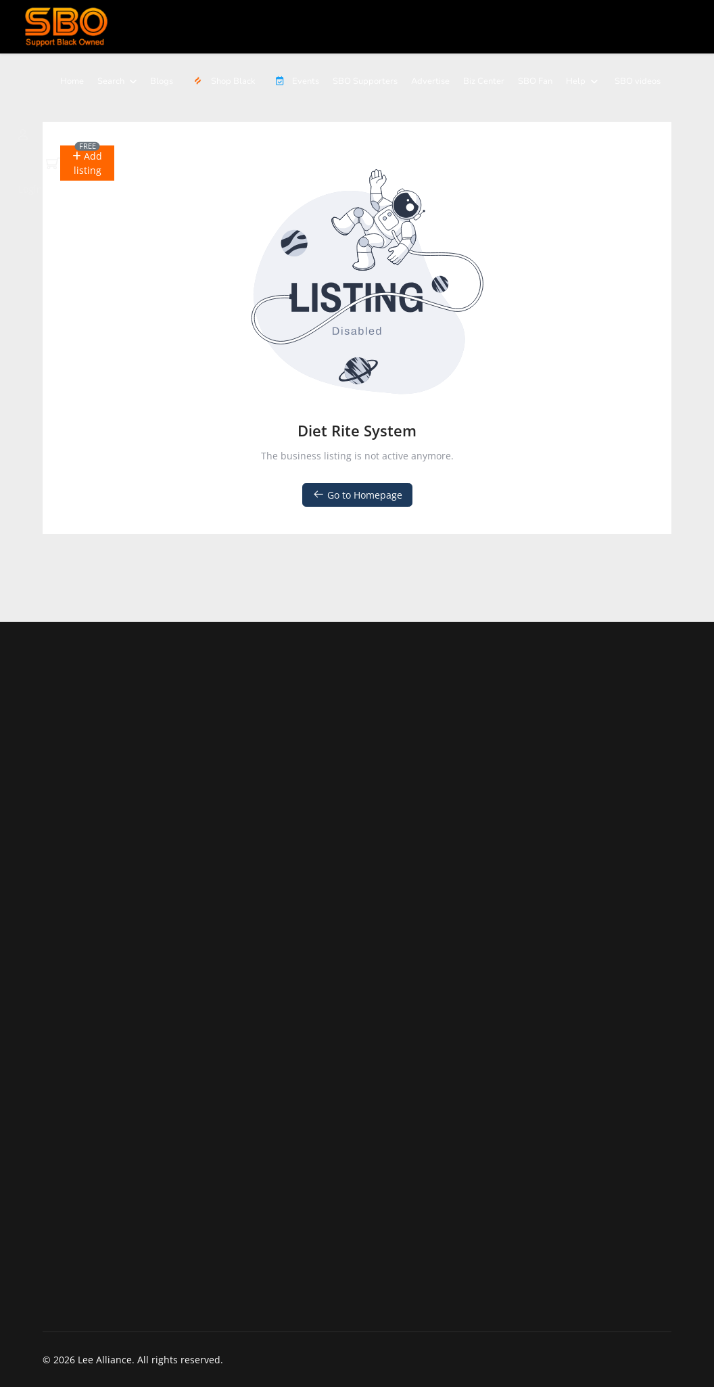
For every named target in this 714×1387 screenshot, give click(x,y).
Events (294, 81)
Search (110, 81)
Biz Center (483, 81)
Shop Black (222, 81)
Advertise (430, 81)
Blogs (161, 81)
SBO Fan (535, 81)
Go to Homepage (357, 494)
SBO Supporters (365, 81)
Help (576, 81)
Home (72, 81)
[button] (87, 163)
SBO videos (638, 81)
